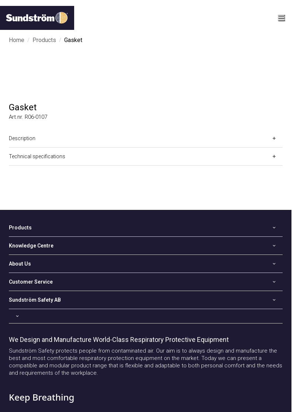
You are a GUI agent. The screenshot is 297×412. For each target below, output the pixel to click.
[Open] (146, 138)
